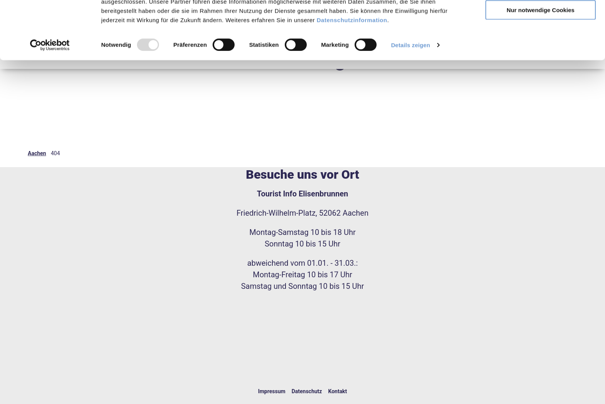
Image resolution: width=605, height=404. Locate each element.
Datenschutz (307, 391)
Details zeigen (410, 99)
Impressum (272, 391)
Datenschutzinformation (352, 74)
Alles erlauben (541, 19)
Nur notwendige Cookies (541, 64)
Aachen (37, 153)
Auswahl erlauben (540, 42)
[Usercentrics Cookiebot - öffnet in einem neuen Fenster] (50, 99)
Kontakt (337, 391)
